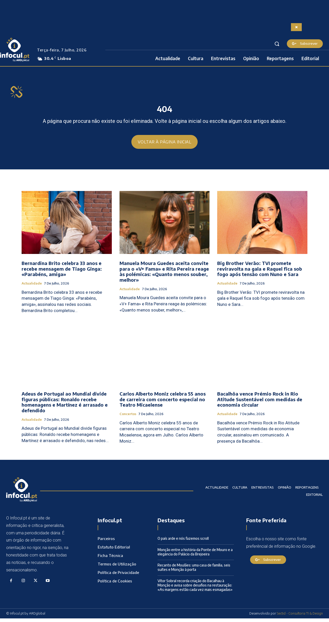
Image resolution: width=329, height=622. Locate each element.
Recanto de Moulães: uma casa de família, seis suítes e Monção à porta (194, 571)
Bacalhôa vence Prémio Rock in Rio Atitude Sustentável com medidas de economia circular (259, 403)
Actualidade (32, 287)
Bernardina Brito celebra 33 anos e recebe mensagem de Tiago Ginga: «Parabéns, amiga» (62, 272)
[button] (277, 44)
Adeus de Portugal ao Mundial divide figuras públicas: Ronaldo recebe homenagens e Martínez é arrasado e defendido (65, 406)
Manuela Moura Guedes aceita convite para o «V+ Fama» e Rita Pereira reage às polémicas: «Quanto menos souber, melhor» (164, 275)
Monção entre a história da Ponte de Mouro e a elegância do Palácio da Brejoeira (195, 555)
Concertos (128, 418)
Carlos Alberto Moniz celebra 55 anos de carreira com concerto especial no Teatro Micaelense (163, 403)
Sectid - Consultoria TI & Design (300, 617)
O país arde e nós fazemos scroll (183, 542)
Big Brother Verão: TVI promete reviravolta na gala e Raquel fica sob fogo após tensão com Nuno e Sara (259, 272)
